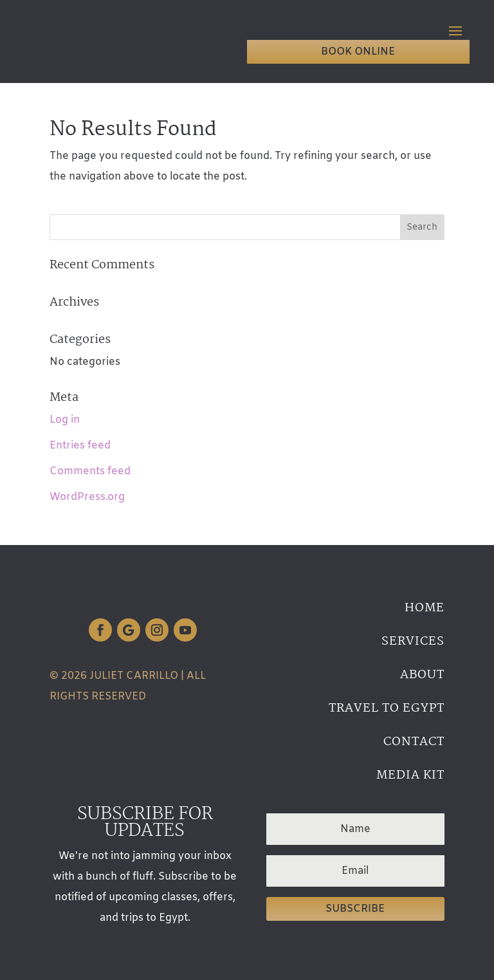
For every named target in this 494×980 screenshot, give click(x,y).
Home (424, 608)
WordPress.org (87, 497)
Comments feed (90, 471)
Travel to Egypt (386, 708)
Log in (65, 420)
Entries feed (80, 445)
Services (412, 641)
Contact (413, 742)
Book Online (358, 52)
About (422, 675)
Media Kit (410, 775)
